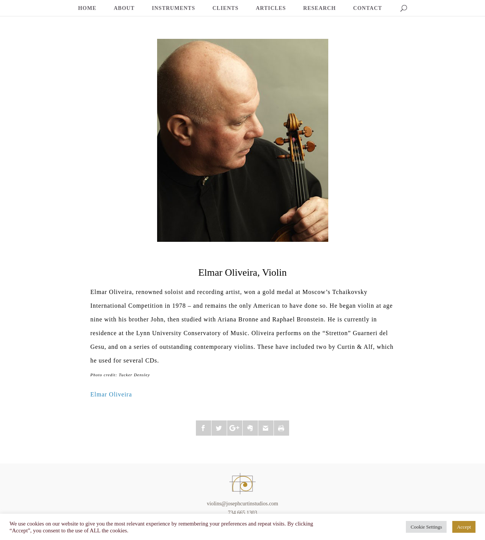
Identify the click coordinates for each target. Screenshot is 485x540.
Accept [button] (464, 527)
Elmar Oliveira (111, 394)
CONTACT (367, 8)
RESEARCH (319, 8)
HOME (87, 8)
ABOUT (124, 8)
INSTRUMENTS (173, 8)
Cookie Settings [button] (426, 527)
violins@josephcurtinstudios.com (242, 503)
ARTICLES (271, 8)
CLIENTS (226, 8)
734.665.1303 (242, 513)
